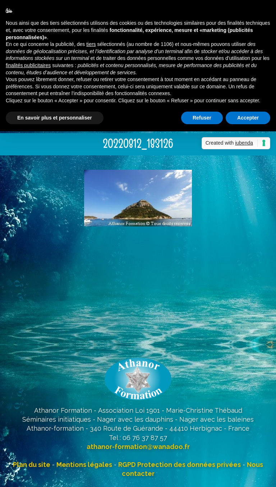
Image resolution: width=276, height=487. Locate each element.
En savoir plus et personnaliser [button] (54, 118)
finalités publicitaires (28, 65)
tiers (91, 44)
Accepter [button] (248, 118)
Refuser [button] (202, 118)
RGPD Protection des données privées (179, 464)
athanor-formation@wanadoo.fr (138, 446)
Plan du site (31, 464)
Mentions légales (84, 464)
